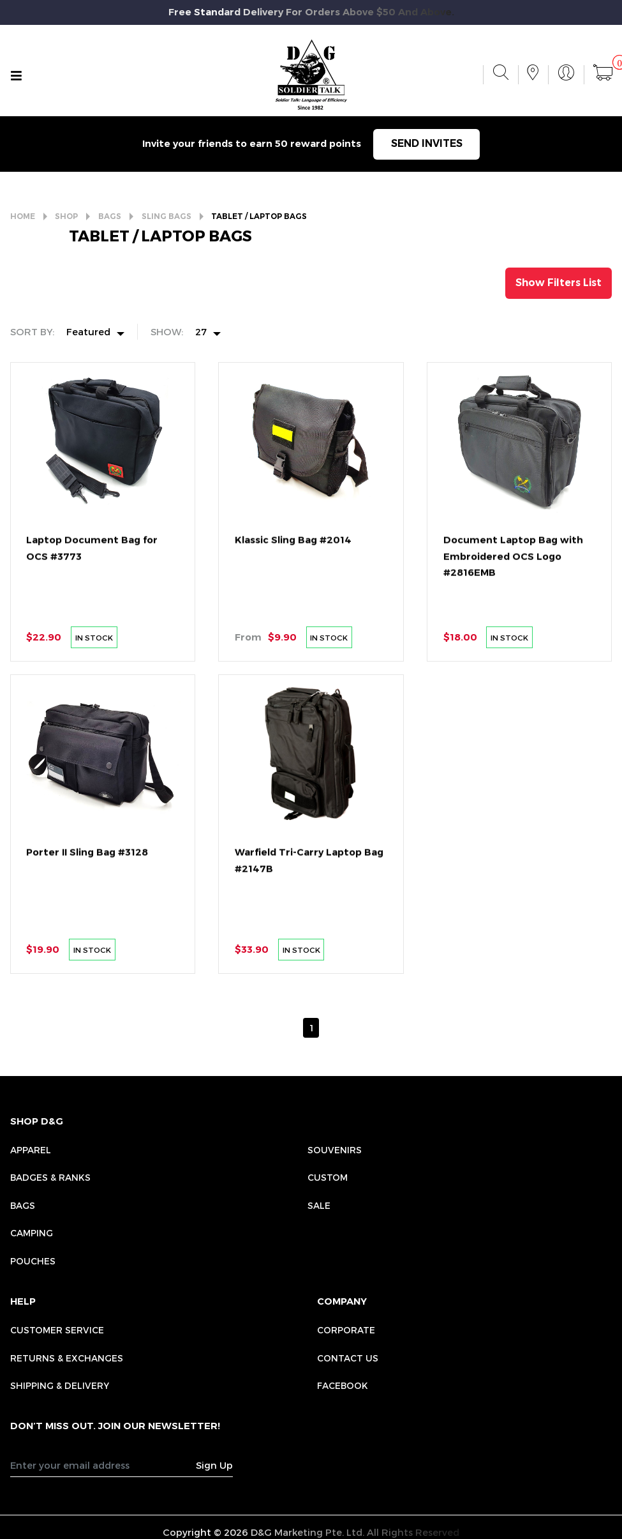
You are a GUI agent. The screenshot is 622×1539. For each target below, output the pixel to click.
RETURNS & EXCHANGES (66, 1358)
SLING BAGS (166, 216)
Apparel (30, 1149)
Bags (22, 1205)
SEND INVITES (427, 143)
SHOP (66, 216)
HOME (22, 216)
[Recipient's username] (103, 1464)
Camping (31, 1232)
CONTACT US (347, 1358)
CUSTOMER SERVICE (57, 1329)
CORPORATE (346, 1329)
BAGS (109, 216)
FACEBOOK (342, 1385)
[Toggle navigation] (16, 76)
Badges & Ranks (50, 1177)
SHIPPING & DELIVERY (59, 1385)
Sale (318, 1205)
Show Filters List (558, 283)
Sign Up (214, 1465)
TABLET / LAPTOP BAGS (259, 216)
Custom (327, 1177)
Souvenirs (334, 1149)
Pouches (33, 1260)
